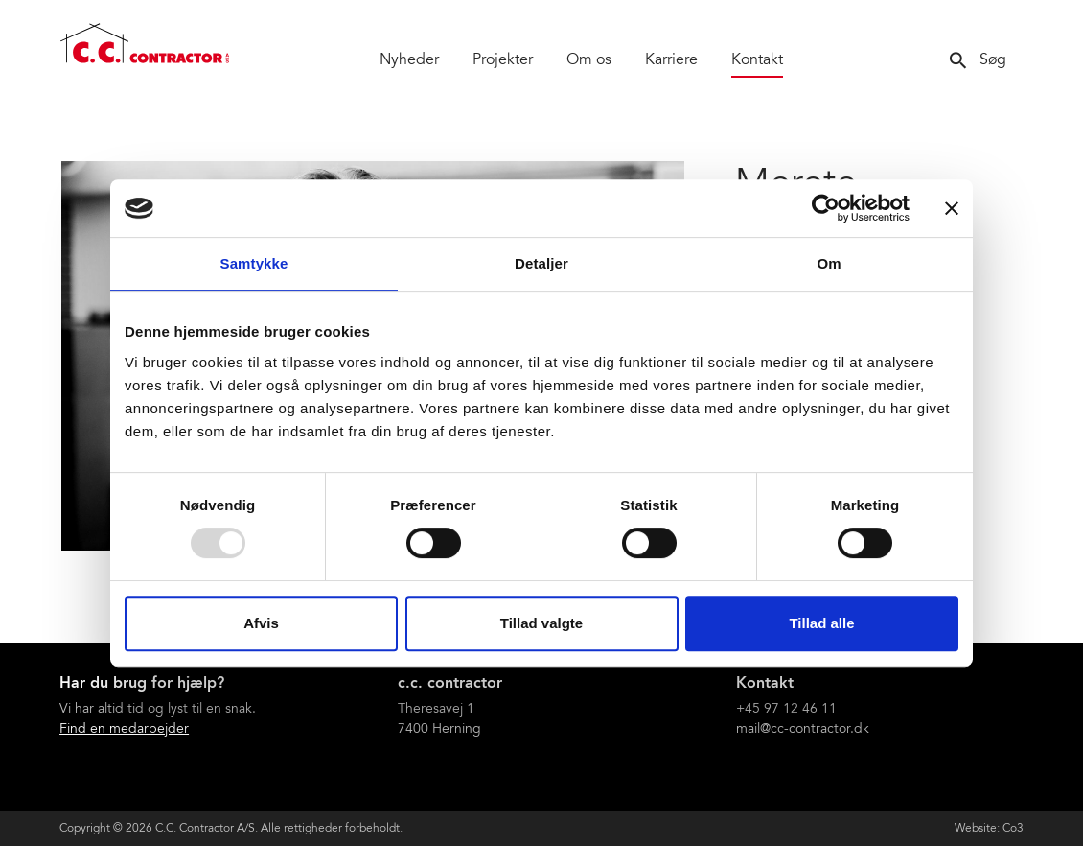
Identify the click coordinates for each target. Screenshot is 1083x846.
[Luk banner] (951, 208)
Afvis (261, 623)
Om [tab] (829, 263)
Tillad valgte (541, 623)
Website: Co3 (989, 828)
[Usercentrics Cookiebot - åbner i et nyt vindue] (826, 208)
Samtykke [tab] (254, 263)
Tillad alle (821, 623)
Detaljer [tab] (541, 263)
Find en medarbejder (124, 730)
